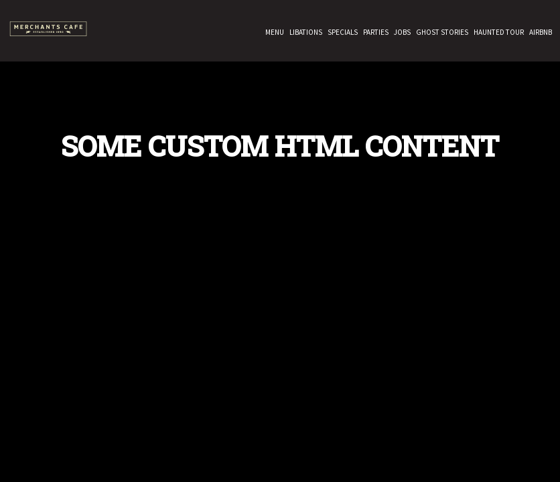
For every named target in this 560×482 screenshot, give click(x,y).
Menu (273, 33)
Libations (304, 33)
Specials (341, 33)
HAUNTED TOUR (497, 33)
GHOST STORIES (441, 33)
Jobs (401, 33)
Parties (374, 33)
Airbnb (539, 33)
